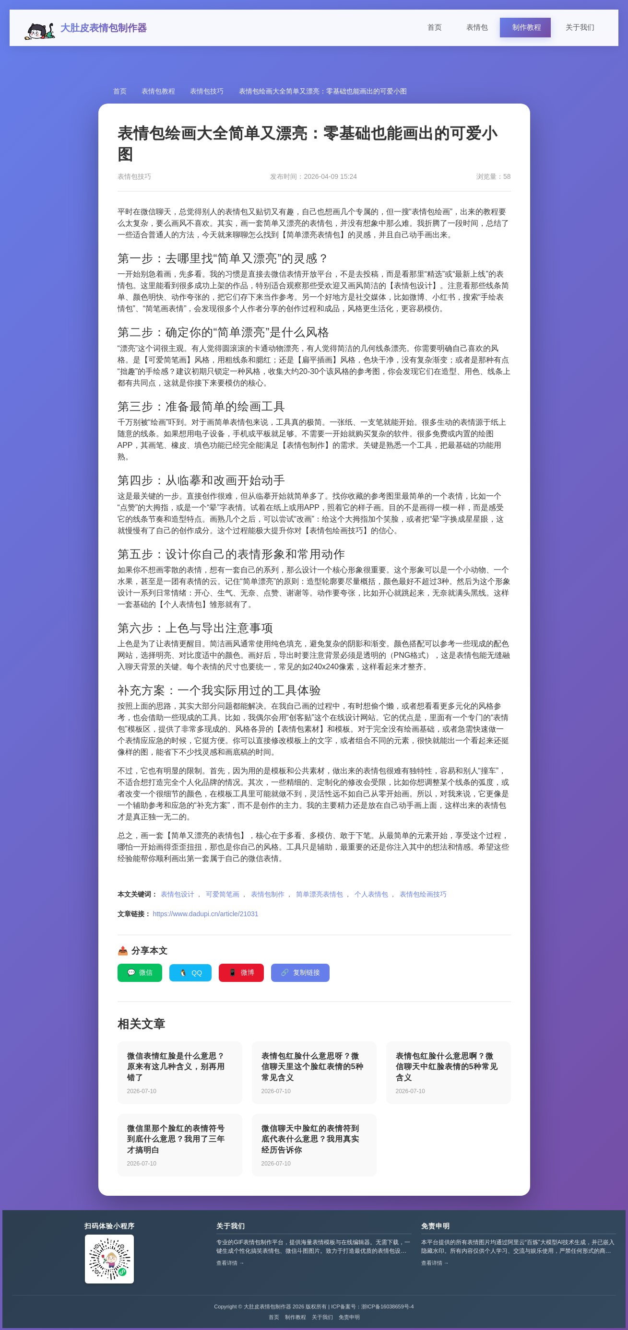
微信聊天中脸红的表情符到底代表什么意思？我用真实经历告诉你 (310, 1141)
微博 (241, 974)
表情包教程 (159, 93)
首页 (434, 28)
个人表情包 (371, 896)
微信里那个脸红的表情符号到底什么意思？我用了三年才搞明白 (176, 1141)
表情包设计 (177, 896)
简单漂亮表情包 (319, 896)
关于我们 (580, 28)
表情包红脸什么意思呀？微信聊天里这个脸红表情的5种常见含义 (312, 1069)
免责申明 (435, 1228)
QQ (190, 975)
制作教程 (526, 28)
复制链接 (300, 974)
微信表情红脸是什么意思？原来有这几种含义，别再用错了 (176, 1069)
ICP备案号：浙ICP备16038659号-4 (372, 1309)
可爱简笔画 (222, 896)
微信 (140, 974)
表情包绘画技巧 (423, 896)
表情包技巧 (208, 93)
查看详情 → (230, 1265)
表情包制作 (267, 896)
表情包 (477, 28)
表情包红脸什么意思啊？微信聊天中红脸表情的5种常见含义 (447, 1069)
